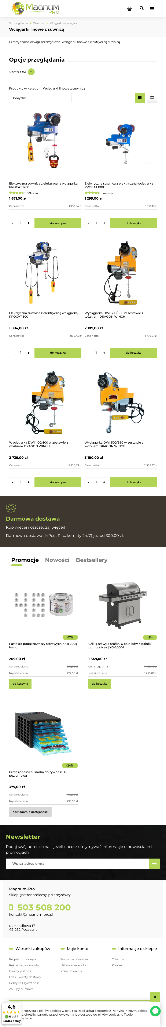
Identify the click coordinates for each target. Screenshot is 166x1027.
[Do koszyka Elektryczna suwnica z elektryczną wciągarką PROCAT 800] (133, 223)
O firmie (118, 959)
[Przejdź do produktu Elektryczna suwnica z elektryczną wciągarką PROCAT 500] (45, 273)
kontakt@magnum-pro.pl (31, 915)
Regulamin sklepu (22, 959)
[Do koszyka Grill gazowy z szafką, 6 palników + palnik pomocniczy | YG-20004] (99, 684)
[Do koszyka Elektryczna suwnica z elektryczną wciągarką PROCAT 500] (57, 353)
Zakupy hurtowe (21, 989)
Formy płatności (21, 971)
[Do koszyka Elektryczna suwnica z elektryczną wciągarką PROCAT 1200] (57, 223)
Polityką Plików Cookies (129, 1011)
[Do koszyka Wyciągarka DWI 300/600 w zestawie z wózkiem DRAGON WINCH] (133, 353)
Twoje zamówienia (74, 959)
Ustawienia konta (73, 965)
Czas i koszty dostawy (25, 977)
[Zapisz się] (154, 864)
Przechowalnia (71, 971)
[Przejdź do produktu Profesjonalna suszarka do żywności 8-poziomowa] (43, 739)
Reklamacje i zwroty (24, 965)
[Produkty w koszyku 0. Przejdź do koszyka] (130, 9)
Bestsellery (92, 560)
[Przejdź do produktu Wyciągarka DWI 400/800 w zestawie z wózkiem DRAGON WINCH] (45, 402)
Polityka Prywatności (24, 983)
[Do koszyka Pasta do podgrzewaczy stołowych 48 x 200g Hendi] (20, 684)
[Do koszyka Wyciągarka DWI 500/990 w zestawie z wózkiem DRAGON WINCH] (133, 482)
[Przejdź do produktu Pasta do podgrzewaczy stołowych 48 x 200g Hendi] (43, 611)
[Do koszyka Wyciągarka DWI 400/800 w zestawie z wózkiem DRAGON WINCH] (57, 482)
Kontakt (118, 965)
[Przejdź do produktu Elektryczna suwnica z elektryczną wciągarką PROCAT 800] (121, 143)
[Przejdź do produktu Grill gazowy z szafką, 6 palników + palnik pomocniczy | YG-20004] (122, 611)
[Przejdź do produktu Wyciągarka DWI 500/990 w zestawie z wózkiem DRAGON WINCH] (121, 402)
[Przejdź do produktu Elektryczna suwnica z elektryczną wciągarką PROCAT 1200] (45, 143)
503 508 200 (43, 907)
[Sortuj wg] (40, 98)
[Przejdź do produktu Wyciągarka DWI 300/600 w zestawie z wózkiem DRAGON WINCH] (121, 273)
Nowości (57, 560)
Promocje (25, 560)
